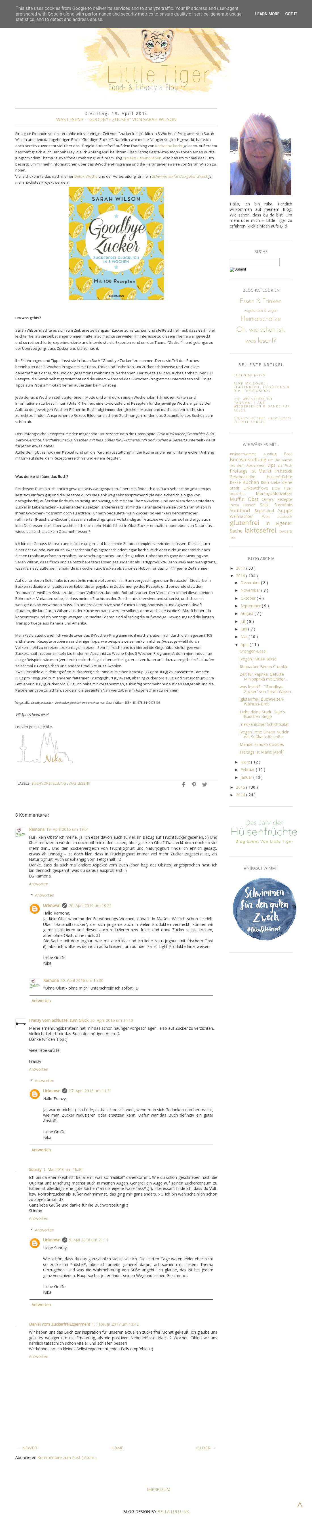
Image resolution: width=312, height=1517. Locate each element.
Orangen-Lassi (253, 651)
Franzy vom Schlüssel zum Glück (58, 1020)
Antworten (38, 884)
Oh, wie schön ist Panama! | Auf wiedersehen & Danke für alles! (262, 404)
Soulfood (242, 510)
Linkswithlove (257, 488)
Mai (244, 636)
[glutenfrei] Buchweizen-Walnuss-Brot (262, 701)
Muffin (239, 499)
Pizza (237, 505)
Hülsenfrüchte (279, 476)
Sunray (35, 1169)
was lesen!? (79, 783)
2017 (241, 568)
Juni (244, 629)
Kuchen (252, 482)
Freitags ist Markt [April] (261, 752)
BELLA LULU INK (173, 1511)
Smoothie (283, 504)
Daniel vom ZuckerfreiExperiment (59, 1324)
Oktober (249, 598)
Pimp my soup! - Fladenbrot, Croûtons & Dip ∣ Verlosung (262, 387)
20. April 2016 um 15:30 (81, 980)
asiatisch (284, 516)
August (247, 613)
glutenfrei (247, 522)
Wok (270, 516)
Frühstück (283, 471)
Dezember (251, 582)
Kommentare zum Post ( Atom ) (67, 1457)
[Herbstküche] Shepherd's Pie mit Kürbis (263, 420)
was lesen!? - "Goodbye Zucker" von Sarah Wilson (265, 689)
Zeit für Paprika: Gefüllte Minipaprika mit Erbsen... (264, 676)
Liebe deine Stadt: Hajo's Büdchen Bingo (262, 714)
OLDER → (206, 1448)
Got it (291, 14)
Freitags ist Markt (252, 470)
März (246, 762)
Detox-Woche (86, 176)
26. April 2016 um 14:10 (111, 1020)
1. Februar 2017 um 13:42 (115, 1324)
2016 (241, 575)
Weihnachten (246, 516)
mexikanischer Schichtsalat (264, 724)
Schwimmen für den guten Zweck (180, 176)
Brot (288, 453)
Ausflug (273, 454)
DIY (271, 460)
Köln (266, 482)
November (251, 590)
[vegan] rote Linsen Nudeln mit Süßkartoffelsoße (264, 734)
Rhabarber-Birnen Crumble (264, 666)
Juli (244, 621)
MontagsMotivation (274, 493)
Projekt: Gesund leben (142, 157)
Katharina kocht (168, 145)
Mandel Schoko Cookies (262, 744)
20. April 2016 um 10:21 (90, 905)
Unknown (51, 905)
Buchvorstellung (49, 783)
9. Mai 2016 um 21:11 (88, 1240)
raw (232, 537)
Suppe (285, 510)
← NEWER (27, 1448)
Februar (248, 769)
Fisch (288, 465)
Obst (255, 499)
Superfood (267, 510)
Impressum (158, 1489)
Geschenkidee (248, 476)
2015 (241, 787)
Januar (247, 777)
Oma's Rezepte (277, 499)
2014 (241, 794)
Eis (281, 465)
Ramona (37, 829)
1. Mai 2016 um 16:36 (63, 1169)
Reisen (252, 505)
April (245, 644)
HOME (116, 1448)
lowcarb (285, 531)
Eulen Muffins (250, 375)
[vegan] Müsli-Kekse (258, 659)
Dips (272, 465)
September (251, 605)
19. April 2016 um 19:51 (67, 829)
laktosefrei (261, 530)
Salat (267, 504)
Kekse (236, 482)
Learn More (267, 14)
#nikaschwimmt (246, 454)
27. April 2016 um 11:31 (90, 1090)
